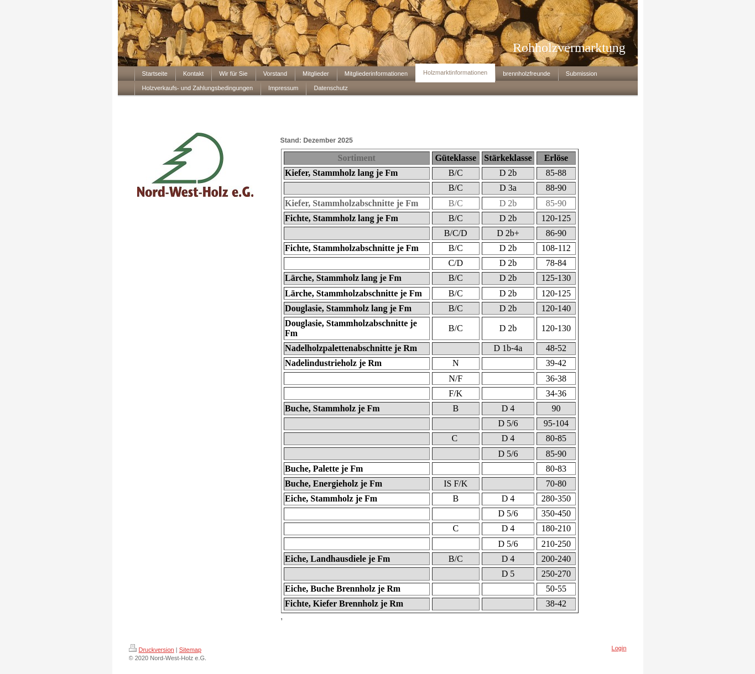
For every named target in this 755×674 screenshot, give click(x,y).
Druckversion (151, 649)
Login (619, 648)
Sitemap (190, 649)
